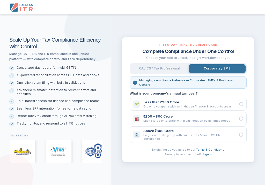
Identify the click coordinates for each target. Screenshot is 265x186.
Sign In (207, 154)
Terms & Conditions (210, 149)
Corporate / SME (217, 68)
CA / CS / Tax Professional (159, 68)
